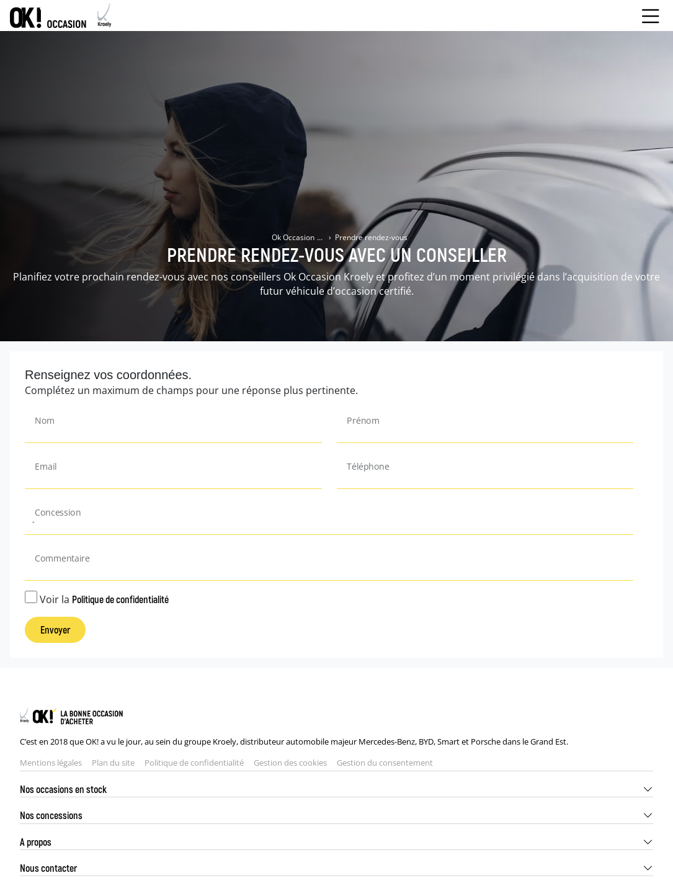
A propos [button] (35, 842)
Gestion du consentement (385, 762)
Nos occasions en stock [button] (63, 789)
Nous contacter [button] (48, 868)
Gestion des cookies (290, 762)
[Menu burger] (650, 15)
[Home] (61, 15)
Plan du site (113, 762)
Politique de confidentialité (120, 599)
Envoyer (55, 629)
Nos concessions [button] (51, 815)
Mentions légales (51, 762)
